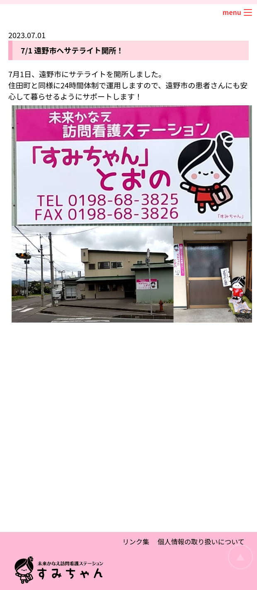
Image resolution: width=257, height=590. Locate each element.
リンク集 (135, 541)
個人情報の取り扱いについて (201, 541)
